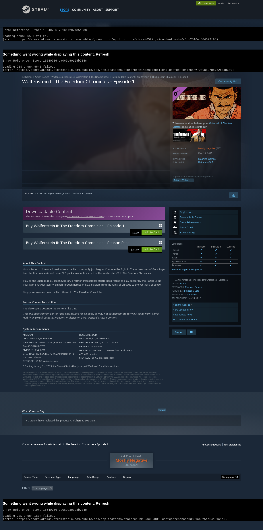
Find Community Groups (185, 324)
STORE (64, 9)
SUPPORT (112, 9)
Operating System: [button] (162, 495)
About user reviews (211, 449)
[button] (151, 237)
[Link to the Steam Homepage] (38, 12)
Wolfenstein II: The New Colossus (92, 81)
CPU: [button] (181, 495)
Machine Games (207, 163)
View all (161, 414)
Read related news (182, 319)
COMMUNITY (81, 9)
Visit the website (183, 309)
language (232, 3)
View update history (183, 314)
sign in (221, 3)
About (98, 9)
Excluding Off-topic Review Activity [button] (77, 495)
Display (127, 483)
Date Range (92, 483)
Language (73, 483)
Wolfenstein (190, 298)
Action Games (42, 81)
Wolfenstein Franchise (62, 81)
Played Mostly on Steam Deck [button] (131, 495)
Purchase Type (53, 483)
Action (176, 184)
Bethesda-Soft (205, 166)
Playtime (111, 483)
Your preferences (232, 449)
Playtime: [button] (105, 495)
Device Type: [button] (209, 495)
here (79, 424)
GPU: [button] (193, 495)
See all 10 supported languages (187, 274)
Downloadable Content (123, 81)
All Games (27, 81)
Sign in (28, 198)
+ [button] (191, 184)
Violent (185, 184)
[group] (131, 495)
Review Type (31, 483)
